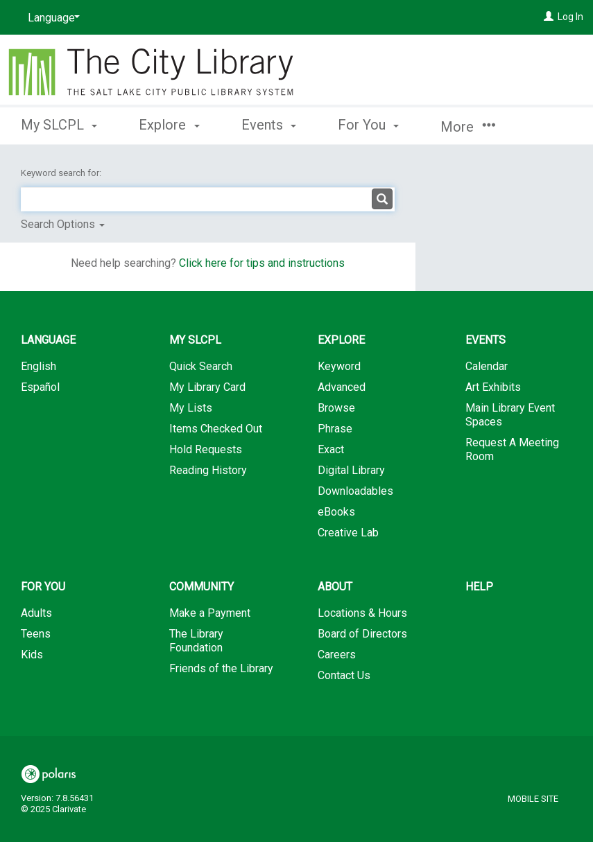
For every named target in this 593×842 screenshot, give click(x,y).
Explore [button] (169, 124)
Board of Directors (362, 633)
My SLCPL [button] (59, 124)
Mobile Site (533, 798)
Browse (336, 407)
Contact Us (344, 675)
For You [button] (368, 124)
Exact (331, 449)
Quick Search (200, 366)
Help (479, 586)
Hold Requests (205, 449)
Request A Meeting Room (512, 449)
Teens (36, 633)
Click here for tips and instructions (262, 263)
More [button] (467, 127)
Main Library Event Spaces (510, 414)
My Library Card (207, 387)
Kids (32, 654)
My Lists (190, 407)
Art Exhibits (493, 387)
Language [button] (48, 340)
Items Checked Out (215, 428)
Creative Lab (348, 532)
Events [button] (268, 124)
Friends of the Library (221, 668)
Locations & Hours (362, 613)
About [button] (335, 586)
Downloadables (355, 491)
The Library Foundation (196, 640)
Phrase (335, 428)
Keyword (339, 366)
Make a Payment (209, 613)
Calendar (486, 366)
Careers (337, 654)
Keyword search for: (62, 173)
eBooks (336, 511)
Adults (36, 613)
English (38, 366)
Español (40, 387)
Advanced (342, 387)
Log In (570, 16)
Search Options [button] (63, 224)
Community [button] (201, 586)
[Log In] (548, 16)
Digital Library (351, 470)
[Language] (51, 18)
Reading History (208, 470)
